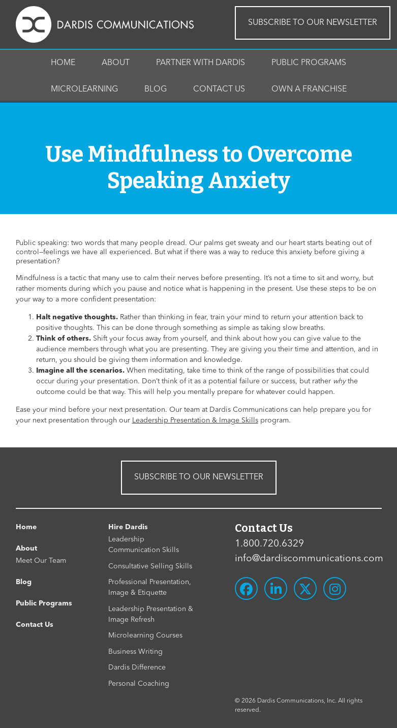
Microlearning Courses (145, 635)
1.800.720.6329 (269, 544)
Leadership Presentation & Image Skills (195, 420)
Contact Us (219, 89)
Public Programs (308, 63)
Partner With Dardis (200, 63)
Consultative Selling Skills (150, 566)
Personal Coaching (138, 683)
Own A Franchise (309, 89)
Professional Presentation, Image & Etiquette (149, 587)
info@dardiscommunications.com (308, 559)
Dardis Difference (137, 667)
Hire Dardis (128, 527)
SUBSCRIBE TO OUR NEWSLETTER (312, 23)
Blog (155, 89)
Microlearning (84, 89)
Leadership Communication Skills (143, 545)
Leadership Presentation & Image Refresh (150, 614)
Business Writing (135, 651)
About (116, 63)
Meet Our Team (41, 560)
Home (63, 63)
